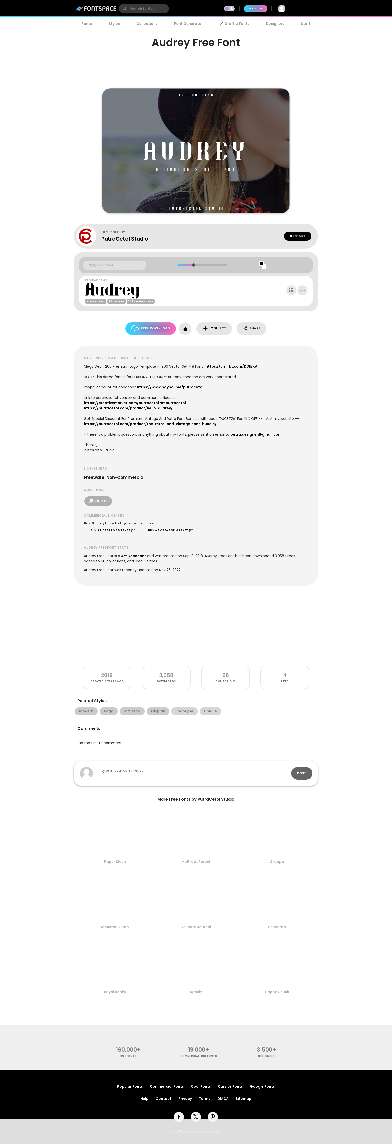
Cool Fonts (201, 1086)
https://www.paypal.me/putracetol (170, 387)
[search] (144, 8)
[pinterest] (213, 1117)
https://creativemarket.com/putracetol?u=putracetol (135, 402)
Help (144, 1098)
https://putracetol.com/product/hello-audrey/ (128, 408)
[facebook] (179, 1117)
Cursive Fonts (230, 1086)
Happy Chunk (277, 991)
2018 (107, 675)
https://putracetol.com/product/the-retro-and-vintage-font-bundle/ (150, 423)
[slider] (193, 265)
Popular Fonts (130, 1086)
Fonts (87, 23)
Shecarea (277, 926)
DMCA (223, 1098)
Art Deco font (133, 555)
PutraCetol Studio (125, 238)
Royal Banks (115, 991)
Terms (204, 1098)
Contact (298, 236)
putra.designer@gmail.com (256, 434)
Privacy (185, 1098)
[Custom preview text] (115, 265)
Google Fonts (262, 1086)
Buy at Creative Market (112, 530)
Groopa (277, 861)
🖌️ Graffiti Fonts (235, 23)
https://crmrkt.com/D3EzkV (231, 366)
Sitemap (244, 1098)
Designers (275, 23)
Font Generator (188, 23)
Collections (147, 23)
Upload (255, 8)
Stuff (305, 23)
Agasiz (196, 991)
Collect (214, 328)
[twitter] (196, 1117)
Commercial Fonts (167, 1086)
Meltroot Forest (196, 861)
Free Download (151, 328)
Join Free (304, 8)
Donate (98, 501)
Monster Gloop (115, 926)
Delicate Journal (196, 926)
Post (301, 773)
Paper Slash (115, 861)
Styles (114, 23)
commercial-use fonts (198, 1056)
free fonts (128, 1056)
